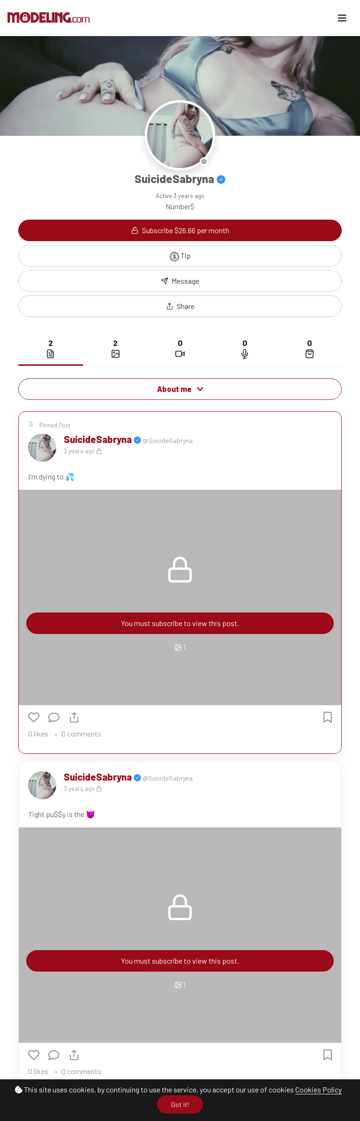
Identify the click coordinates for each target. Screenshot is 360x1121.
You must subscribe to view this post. (180, 623)
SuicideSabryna (99, 439)
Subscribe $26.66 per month (180, 230)
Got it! (180, 1104)
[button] (180, 306)
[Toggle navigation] (342, 18)
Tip (180, 256)
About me (180, 388)
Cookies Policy (318, 1089)
